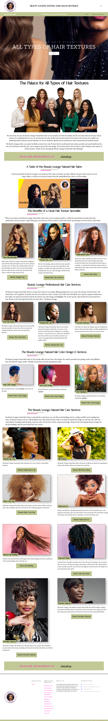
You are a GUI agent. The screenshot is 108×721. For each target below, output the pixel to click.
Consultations (47, 711)
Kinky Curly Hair (47, 704)
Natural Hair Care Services (54, 277)
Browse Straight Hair (17, 277)
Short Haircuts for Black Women (48, 693)
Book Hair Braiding (26, 566)
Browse (54, 53)
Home (87, 14)
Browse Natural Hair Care (54, 345)
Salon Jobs (46, 713)
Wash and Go (47, 701)
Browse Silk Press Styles (81, 470)
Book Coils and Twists (81, 574)
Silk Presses (46, 699)
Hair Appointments (48, 708)
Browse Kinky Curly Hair (26, 512)
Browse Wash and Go (81, 519)
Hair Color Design (48, 697)
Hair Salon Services (98, 14)
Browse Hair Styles (90, 274)
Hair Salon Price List (48, 706)
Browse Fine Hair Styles (17, 337)
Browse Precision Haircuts (91, 336)
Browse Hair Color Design (17, 396)
